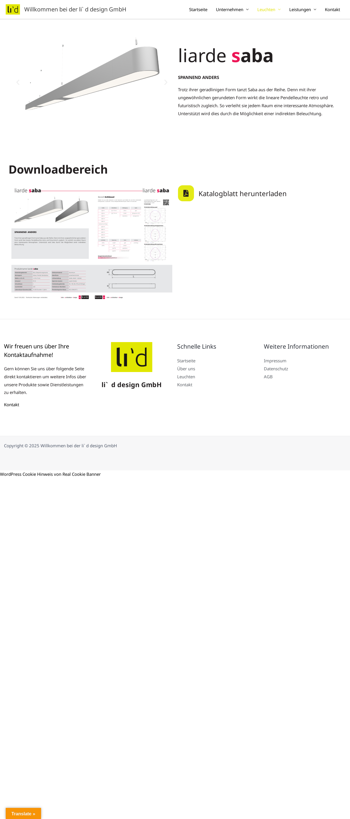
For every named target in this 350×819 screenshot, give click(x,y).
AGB (268, 376)
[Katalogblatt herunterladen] (186, 193)
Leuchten (266, 9)
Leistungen (300, 9)
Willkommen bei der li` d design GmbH (75, 9)
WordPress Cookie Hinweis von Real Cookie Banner (50, 474)
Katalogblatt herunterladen (243, 193)
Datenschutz (276, 368)
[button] (17, 82)
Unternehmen (229, 9)
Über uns (186, 368)
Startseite (198, 9)
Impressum (275, 360)
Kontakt (332, 9)
